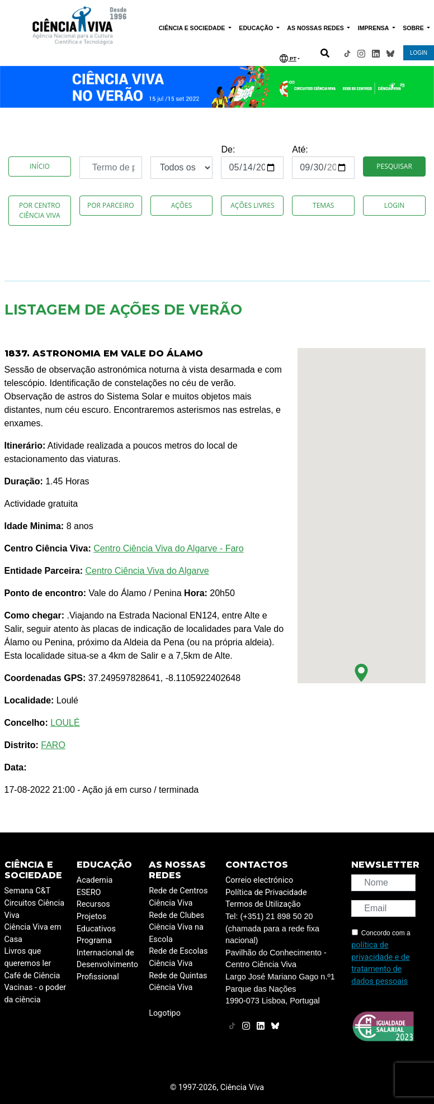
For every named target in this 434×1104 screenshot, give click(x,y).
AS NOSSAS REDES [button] (316, 28)
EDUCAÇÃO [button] (257, 28)
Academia (94, 880)
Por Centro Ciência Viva (39, 210)
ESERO (89, 892)
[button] (361, 673)
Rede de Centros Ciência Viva (178, 897)
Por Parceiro (110, 205)
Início (40, 166)
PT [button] (288, 58)
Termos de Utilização (263, 904)
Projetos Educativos (96, 923)
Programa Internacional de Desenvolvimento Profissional (107, 959)
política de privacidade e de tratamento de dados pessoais (380, 963)
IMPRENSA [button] (374, 28)
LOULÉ (64, 722)
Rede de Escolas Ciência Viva (178, 957)
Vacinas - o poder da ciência (35, 994)
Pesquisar (394, 166)
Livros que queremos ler (27, 957)
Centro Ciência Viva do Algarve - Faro (168, 548)
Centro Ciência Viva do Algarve (147, 570)
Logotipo (165, 1013)
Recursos (93, 904)
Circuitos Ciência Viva (34, 909)
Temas (323, 205)
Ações (181, 205)
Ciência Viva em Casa (33, 933)
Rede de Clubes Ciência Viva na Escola (176, 927)
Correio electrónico (259, 880)
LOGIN (418, 53)
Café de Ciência (32, 976)
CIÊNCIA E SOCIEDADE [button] (193, 28)
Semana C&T (27, 891)
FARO (53, 745)
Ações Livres (252, 205)
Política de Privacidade (266, 892)
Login (394, 205)
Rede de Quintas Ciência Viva (178, 982)
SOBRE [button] (414, 28)
